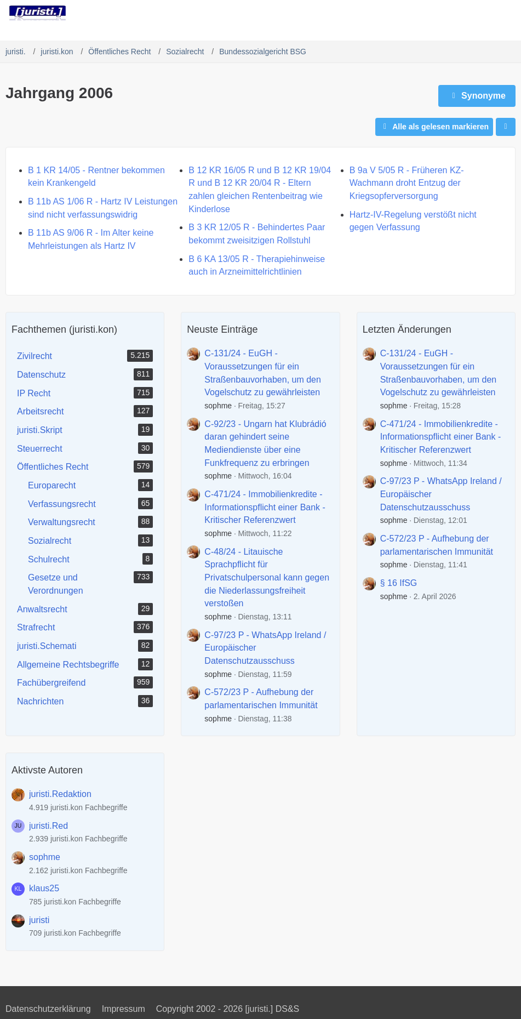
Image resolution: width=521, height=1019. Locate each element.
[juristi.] (37, 13)
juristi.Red (48, 825)
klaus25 (44, 888)
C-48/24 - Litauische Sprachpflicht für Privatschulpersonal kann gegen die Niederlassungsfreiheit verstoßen (266, 577)
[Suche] (452, 14)
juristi (39, 920)
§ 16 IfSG (398, 583)
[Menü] (507, 14)
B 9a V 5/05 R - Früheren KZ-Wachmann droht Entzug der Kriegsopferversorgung (407, 183)
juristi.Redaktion (60, 794)
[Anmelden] (479, 13)
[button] (506, 127)
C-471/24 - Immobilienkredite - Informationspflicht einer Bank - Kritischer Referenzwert (264, 507)
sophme (218, 405)
